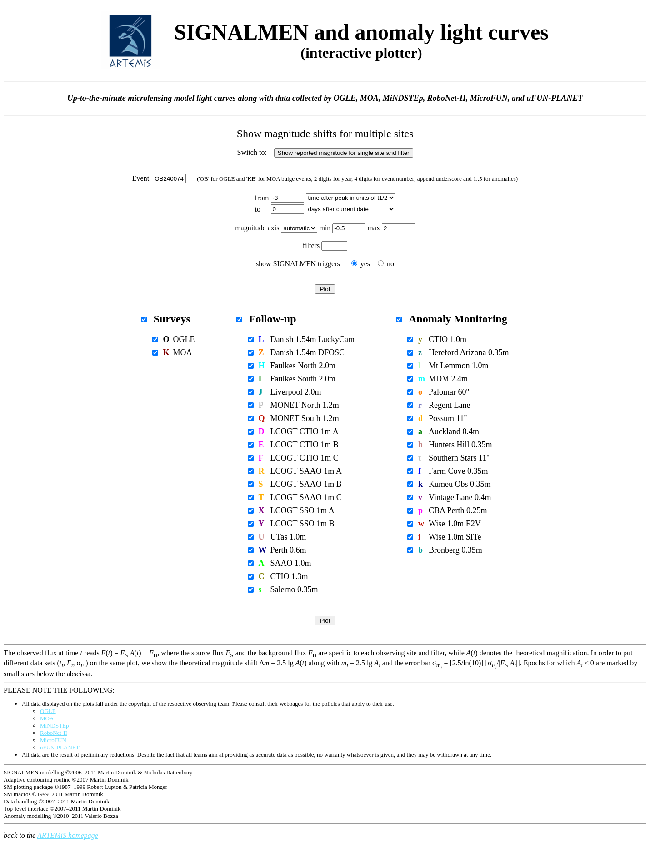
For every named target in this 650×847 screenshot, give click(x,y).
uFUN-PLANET (60, 747)
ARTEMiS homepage (67, 835)
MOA (47, 718)
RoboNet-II (53, 732)
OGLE (48, 711)
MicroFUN (53, 740)
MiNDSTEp (54, 725)
